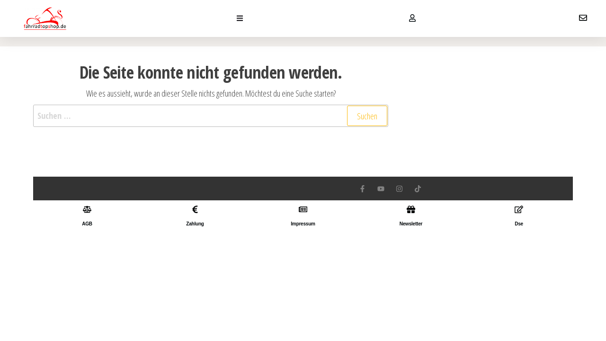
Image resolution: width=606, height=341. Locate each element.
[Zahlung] (195, 209)
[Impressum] (303, 209)
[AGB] (87, 209)
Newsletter (411, 223)
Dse (519, 223)
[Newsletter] (411, 209)
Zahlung (195, 223)
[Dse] (519, 209)
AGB (87, 223)
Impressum (303, 223)
